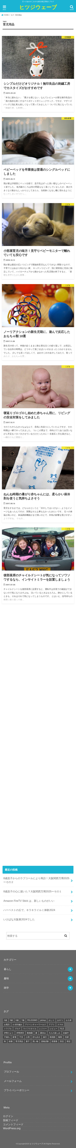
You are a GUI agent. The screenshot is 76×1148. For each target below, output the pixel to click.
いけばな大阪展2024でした (19, 919)
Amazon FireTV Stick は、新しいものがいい (28, 900)
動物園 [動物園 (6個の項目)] (30, 1033)
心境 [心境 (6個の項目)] (28, 1037)
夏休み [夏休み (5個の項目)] (43, 1033)
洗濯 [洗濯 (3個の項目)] (67, 1037)
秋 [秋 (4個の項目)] (5, 1041)
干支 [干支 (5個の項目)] (21, 1037)
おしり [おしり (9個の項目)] (51, 1020)
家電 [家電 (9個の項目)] (14, 1037)
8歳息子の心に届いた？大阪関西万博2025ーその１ (32, 891)
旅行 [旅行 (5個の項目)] (45, 1037)
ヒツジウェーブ (38, 7)
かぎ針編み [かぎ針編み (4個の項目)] (17, 1024)
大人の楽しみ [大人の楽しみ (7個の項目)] (54, 1033)
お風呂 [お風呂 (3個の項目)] (7, 1024)
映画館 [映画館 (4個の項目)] (52, 1037)
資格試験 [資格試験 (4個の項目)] (45, 1041)
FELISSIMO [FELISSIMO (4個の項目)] (32, 1020)
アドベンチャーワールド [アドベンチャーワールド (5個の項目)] (35, 1024)
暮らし (7, 969)
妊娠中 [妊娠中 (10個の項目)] (66, 1033)
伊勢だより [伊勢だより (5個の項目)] (9, 1033)
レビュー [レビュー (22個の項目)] (53, 1029)
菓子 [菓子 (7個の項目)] (28, 1041)
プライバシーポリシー (16, 1090)
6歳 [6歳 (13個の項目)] (17, 1020)
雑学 (6, 987)
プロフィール (11, 1071)
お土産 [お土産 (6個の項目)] (69, 1020)
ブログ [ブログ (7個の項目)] (17, 1029)
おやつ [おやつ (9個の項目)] (60, 1020)
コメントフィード (13, 1124)
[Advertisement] (38, 736)
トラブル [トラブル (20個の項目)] (8, 1029)
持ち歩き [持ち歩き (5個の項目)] (36, 1037)
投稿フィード (10, 1120)
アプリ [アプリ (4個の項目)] (51, 1024)
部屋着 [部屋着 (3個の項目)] (54, 1041)
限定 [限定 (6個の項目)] (69, 1041)
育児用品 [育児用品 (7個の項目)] (19, 1041)
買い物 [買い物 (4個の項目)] (35, 1041)
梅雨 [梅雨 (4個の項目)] (60, 1037)
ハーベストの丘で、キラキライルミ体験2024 (29, 910)
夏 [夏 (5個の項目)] (36, 1033)
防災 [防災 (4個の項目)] (62, 1041)
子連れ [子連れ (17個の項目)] (7, 1037)
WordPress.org (12, 1128)
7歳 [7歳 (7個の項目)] (22, 1020)
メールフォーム (13, 1081)
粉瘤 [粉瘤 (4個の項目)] (11, 1041)
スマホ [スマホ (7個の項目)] (60, 1024)
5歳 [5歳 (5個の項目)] (11, 1020)
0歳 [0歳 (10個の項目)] (5, 1020)
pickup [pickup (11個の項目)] (43, 1020)
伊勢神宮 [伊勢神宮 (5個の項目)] (20, 1033)
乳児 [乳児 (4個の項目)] (62, 1029)
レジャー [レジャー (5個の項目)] (43, 1029)
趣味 (6, 978)
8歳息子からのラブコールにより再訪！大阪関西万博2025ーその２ (36, 880)
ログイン (8, 1116)
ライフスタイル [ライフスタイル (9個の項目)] (29, 1029)
